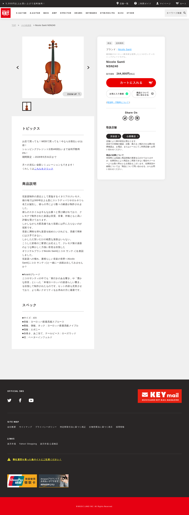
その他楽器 (26, 25)
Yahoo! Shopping (28, 444)
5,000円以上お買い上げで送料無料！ (25, 3)
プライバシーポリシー (46, 427)
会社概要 (11, 427)
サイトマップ (25, 427)
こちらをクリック (43, 168)
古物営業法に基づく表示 (101, 427)
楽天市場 (11, 444)
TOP (14, 25)
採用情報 (120, 427)
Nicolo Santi (125, 49)
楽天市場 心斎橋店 (49, 444)
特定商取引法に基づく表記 (73, 427)
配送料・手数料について (118, 102)
